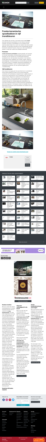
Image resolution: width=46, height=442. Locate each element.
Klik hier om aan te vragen (39, 440)
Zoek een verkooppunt (21, 375)
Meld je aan (23, 405)
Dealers (32, 428)
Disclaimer (4, 424)
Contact (10, 414)
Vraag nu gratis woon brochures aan (17, 152)
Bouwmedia (4, 439)
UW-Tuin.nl (18, 417)
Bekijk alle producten (23, 242)
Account (36, 2)
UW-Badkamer (19, 413)
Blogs (32, 427)
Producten (28, 159)
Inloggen (3, 413)
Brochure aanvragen (27, 165)
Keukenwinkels (33, 430)
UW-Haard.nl (19, 414)
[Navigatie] (3, 7)
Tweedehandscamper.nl (35, 413)
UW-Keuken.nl (19, 416)
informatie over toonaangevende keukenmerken (20, 342)
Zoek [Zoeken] (28, 2)
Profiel (27, 157)
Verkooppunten (27, 162)
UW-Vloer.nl (19, 419)
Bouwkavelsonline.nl (20, 427)
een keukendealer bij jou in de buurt (23, 318)
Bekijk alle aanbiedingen (23, 301)
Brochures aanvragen (35, 362)
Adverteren (11, 413)
